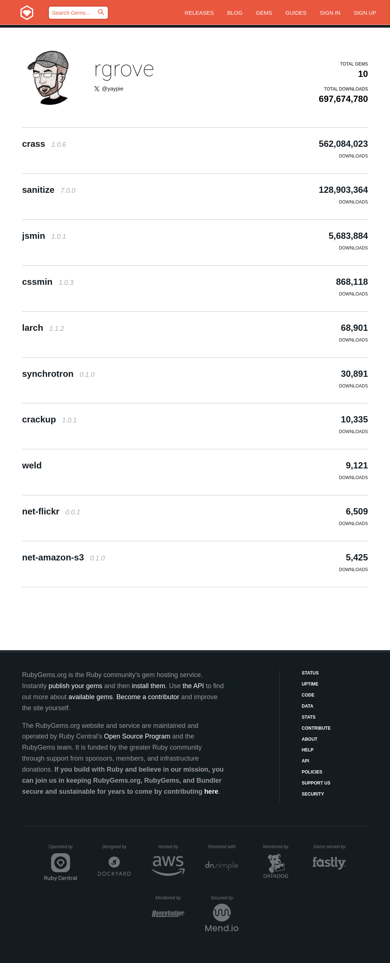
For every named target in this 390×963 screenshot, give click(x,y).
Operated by (63, 849)
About (310, 739)
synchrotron (58, 374)
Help (307, 750)
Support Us (316, 783)
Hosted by (171, 846)
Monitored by (277, 846)
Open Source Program (137, 736)
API (305, 761)
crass (44, 144)
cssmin (47, 282)
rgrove (124, 69)
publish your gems (75, 686)
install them (148, 686)
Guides (296, 13)
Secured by (224, 897)
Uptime (310, 684)
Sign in (330, 13)
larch (43, 328)
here (211, 791)
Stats (309, 717)
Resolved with (223, 846)
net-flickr (51, 511)
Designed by (116, 846)
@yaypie (113, 88)
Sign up (365, 13)
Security (313, 794)
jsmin (44, 236)
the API (193, 686)
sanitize (48, 190)
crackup (49, 419)
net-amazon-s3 (63, 557)
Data (307, 706)
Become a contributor (147, 697)
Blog (234, 13)
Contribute (316, 728)
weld (32, 465)
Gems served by (329, 846)
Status (310, 673)
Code (308, 695)
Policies (312, 772)
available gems (90, 697)
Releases (199, 13)
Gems (264, 13)
